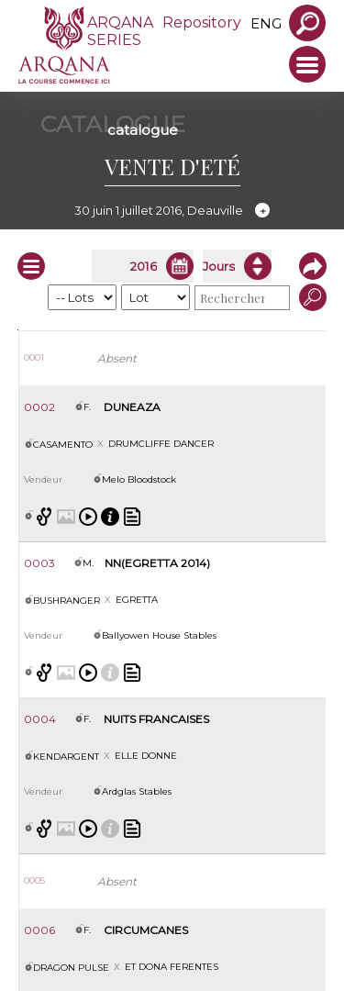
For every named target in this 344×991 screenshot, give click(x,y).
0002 (39, 407)
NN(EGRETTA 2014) (157, 563)
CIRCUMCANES (146, 930)
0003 (39, 563)
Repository (201, 22)
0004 (40, 719)
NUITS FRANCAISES (156, 719)
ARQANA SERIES (120, 31)
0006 (39, 930)
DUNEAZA (132, 407)
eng (266, 23)
